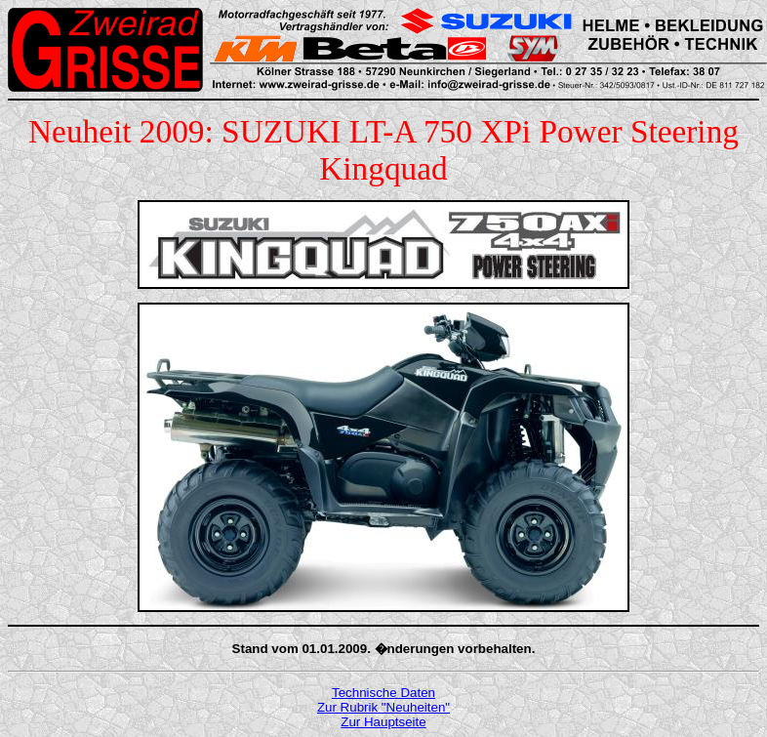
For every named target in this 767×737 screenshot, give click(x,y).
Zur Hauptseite (383, 722)
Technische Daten (383, 692)
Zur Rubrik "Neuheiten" (383, 707)
